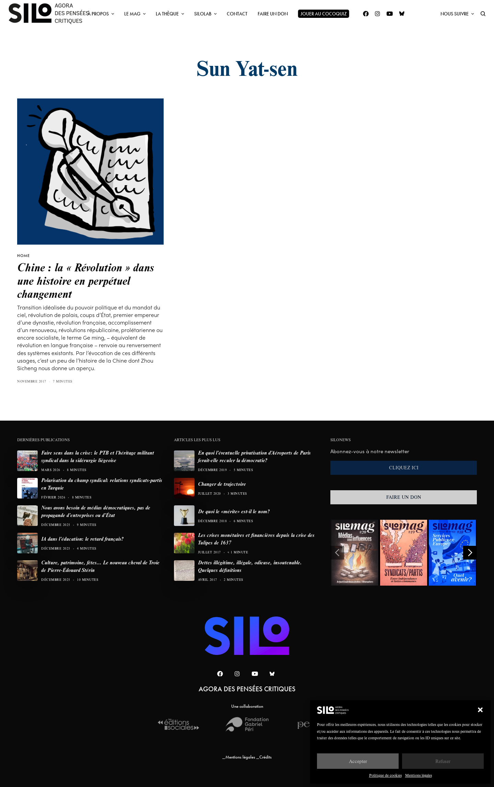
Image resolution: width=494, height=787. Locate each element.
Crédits (265, 757)
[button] (480, 709)
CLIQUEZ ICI (404, 468)
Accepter (358, 761)
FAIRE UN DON (403, 497)
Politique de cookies (385, 775)
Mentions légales (418, 775)
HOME (23, 255)
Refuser (442, 761)
